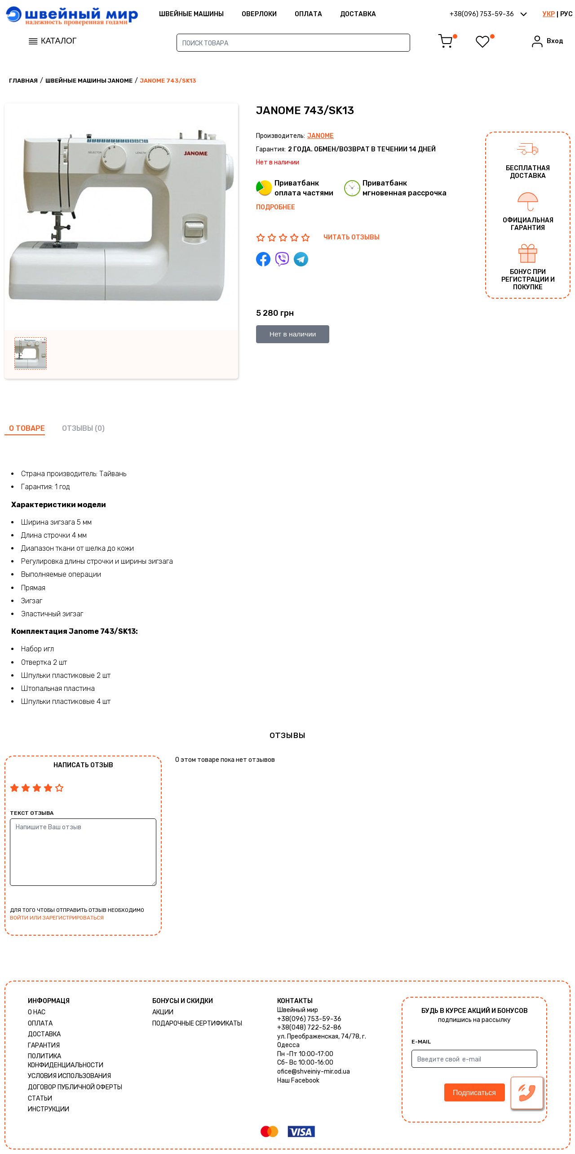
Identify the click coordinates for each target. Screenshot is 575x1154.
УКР (549, 15)
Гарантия (44, 1045)
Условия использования (69, 1076)
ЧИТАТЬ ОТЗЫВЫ (351, 237)
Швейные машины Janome (89, 80)
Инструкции (48, 1109)
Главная (23, 80)
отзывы (77, 428)
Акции (162, 1012)
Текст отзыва (31, 813)
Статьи (40, 1098)
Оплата (322, 15)
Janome (320, 136)
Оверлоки (273, 15)
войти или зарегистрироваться (57, 918)
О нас (36, 1012)
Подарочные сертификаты (197, 1023)
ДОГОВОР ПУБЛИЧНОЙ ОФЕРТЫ (75, 1087)
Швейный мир (297, 1010)
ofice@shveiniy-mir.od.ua (313, 1071)
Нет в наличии (294, 334)
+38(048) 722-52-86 (309, 1027)
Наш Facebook (298, 1080)
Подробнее (275, 207)
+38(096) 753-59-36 (309, 1019)
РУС (566, 15)
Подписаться (474, 1093)
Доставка (372, 15)
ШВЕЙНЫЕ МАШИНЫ (205, 15)
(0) (100, 428)
